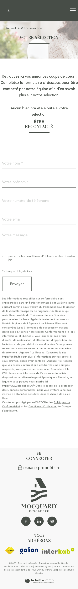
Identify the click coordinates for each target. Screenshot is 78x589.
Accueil (11, 28)
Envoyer (17, 291)
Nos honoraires (11, 566)
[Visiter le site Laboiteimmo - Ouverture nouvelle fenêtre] (39, 582)
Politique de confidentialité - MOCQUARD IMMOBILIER (30, 570)
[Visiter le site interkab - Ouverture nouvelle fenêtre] (58, 551)
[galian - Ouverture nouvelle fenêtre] (29, 550)
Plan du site (26, 566)
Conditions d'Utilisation (42, 414)
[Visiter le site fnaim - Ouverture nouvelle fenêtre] (10, 550)
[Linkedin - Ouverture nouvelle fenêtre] (39, 521)
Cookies (39, 573)
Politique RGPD (66, 570)
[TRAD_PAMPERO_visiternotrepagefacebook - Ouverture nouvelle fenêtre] (26, 521)
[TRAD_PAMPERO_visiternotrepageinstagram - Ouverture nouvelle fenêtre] (52, 521)
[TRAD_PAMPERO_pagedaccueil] (8, 10)
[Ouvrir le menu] (73, 10)
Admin (57, 566)
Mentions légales (43, 566)
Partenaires (68, 566)
